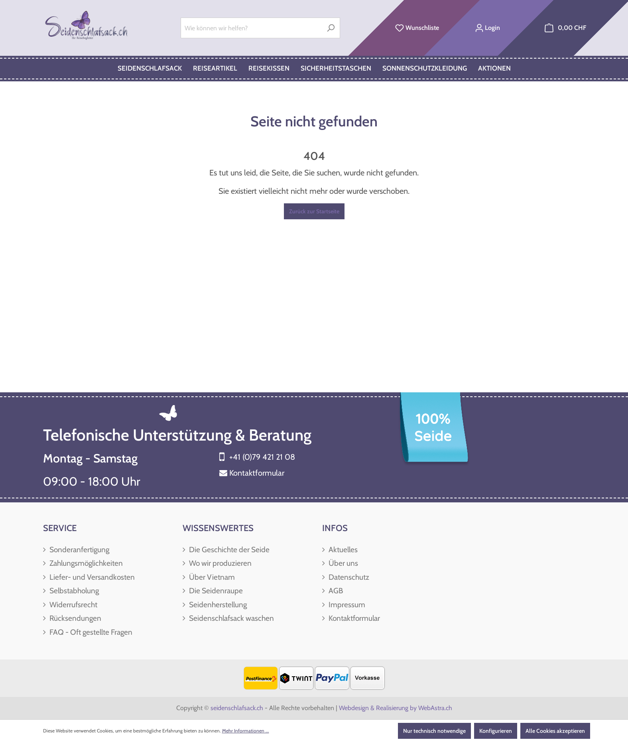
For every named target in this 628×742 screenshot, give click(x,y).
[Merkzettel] (417, 28)
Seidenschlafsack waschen (230, 618)
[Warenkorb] (565, 28)
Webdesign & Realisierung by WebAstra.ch (395, 708)
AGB (335, 590)
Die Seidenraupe (215, 590)
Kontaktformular (256, 473)
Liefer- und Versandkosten (91, 577)
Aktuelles (342, 549)
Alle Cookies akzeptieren (555, 730)
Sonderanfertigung (78, 549)
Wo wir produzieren (219, 563)
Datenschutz (348, 577)
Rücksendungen (74, 618)
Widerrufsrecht (72, 604)
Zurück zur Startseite (314, 211)
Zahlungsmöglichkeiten (85, 563)
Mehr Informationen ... (245, 731)
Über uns (342, 563)
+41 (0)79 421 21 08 (262, 457)
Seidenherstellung (217, 604)
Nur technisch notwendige (434, 730)
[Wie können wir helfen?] (251, 28)
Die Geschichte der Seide (228, 549)
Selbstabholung (73, 590)
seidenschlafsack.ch (237, 708)
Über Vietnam (211, 577)
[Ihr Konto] (487, 28)
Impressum (346, 604)
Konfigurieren (495, 730)
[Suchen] (330, 28)
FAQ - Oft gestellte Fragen (90, 632)
